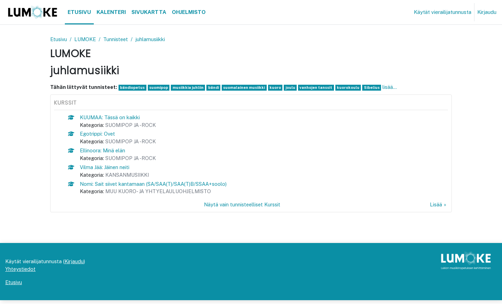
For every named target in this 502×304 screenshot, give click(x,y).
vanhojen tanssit (320, 87)
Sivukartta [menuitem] (148, 12)
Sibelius (377, 87)
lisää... (395, 87)
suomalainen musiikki (247, 87)
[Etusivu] (32, 12)
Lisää (435, 207)
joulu (294, 87)
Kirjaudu (486, 12)
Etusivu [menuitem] (79, 12)
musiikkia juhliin (190, 87)
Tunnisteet (118, 39)
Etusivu (59, 39)
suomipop (159, 87)
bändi (215, 87)
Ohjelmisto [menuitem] (189, 12)
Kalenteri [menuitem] (111, 12)
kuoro (278, 87)
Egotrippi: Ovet (98, 135)
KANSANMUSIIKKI (129, 177)
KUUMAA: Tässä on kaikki (111, 118)
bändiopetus (133, 87)
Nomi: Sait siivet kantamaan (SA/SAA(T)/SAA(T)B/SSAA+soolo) (155, 186)
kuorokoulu (353, 87)
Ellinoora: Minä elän (103, 152)
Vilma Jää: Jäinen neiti (105, 169)
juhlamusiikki (153, 39)
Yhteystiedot (21, 272)
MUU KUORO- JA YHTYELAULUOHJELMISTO (161, 194)
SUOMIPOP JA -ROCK (132, 126)
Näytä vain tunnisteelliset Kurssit (242, 207)
